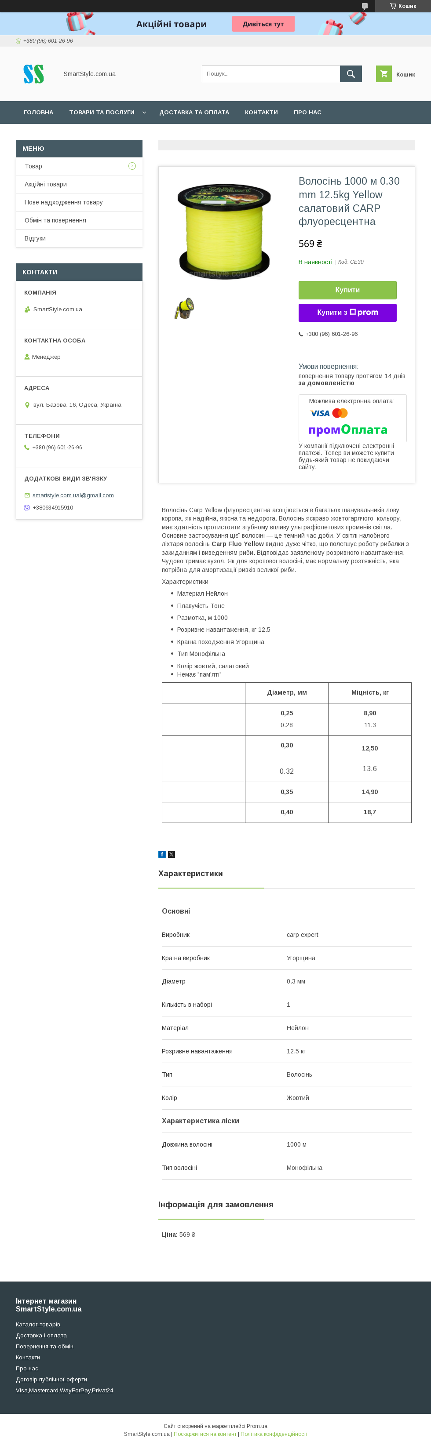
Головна (38, 112)
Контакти (261, 112)
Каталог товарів (38, 1324)
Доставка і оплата (41, 1335)
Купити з (347, 313)
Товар (33, 166)
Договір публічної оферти (51, 1379)
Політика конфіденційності (274, 1434)
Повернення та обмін (44, 1346)
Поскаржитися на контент (205, 1434)
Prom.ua (257, 1426)
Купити (348, 290)
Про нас (307, 112)
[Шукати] (351, 74)
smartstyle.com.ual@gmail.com (73, 495)
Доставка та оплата (194, 112)
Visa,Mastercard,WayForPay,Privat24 (64, 1390)
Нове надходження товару (64, 202)
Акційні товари (46, 184)
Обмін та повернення (55, 220)
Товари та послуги (102, 112)
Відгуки (35, 238)
